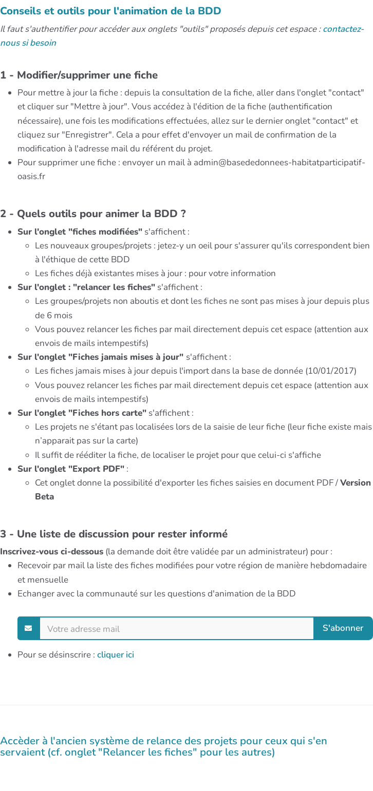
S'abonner (343, 627)
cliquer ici (115, 655)
